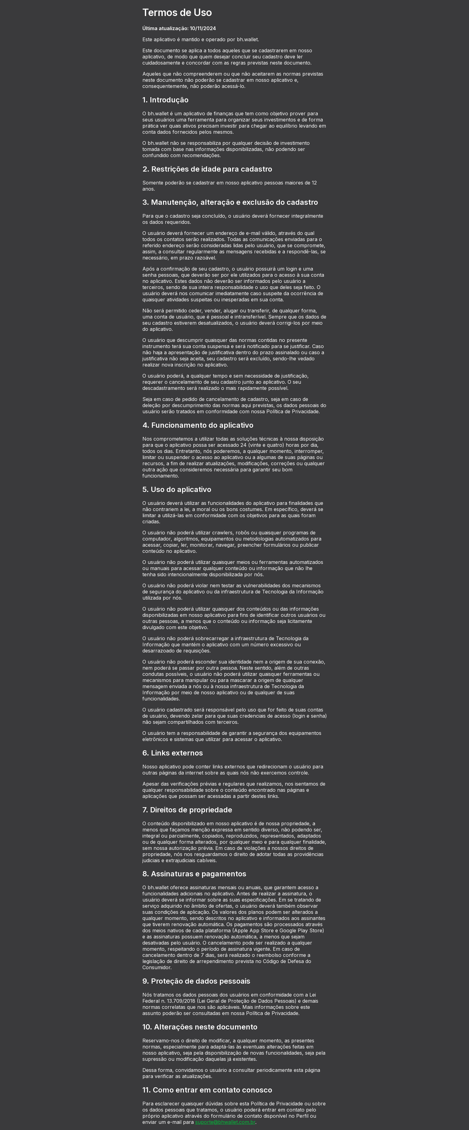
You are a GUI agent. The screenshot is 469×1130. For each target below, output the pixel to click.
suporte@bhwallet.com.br (225, 1122)
